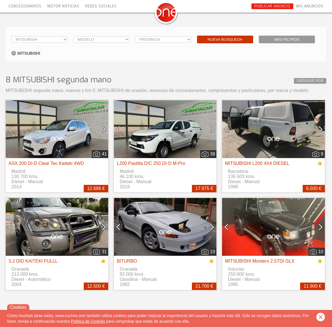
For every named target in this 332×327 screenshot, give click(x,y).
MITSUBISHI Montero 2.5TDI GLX (259, 261)
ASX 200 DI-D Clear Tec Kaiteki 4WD (46, 163)
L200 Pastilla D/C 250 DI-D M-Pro (151, 163)
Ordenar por (310, 81)
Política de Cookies (88, 321)
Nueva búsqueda (225, 39)
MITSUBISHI (28, 53)
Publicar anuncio (272, 6)
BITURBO (127, 261)
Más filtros (286, 39)
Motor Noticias (63, 6)
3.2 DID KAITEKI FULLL (33, 261)
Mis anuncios (309, 6)
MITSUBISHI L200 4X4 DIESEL (257, 163)
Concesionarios (25, 6)
